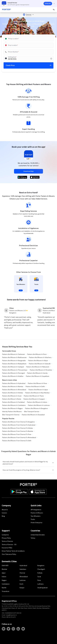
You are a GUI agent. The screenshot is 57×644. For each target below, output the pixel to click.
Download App (28, 171)
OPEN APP (48, 3)
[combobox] (28, 39)
